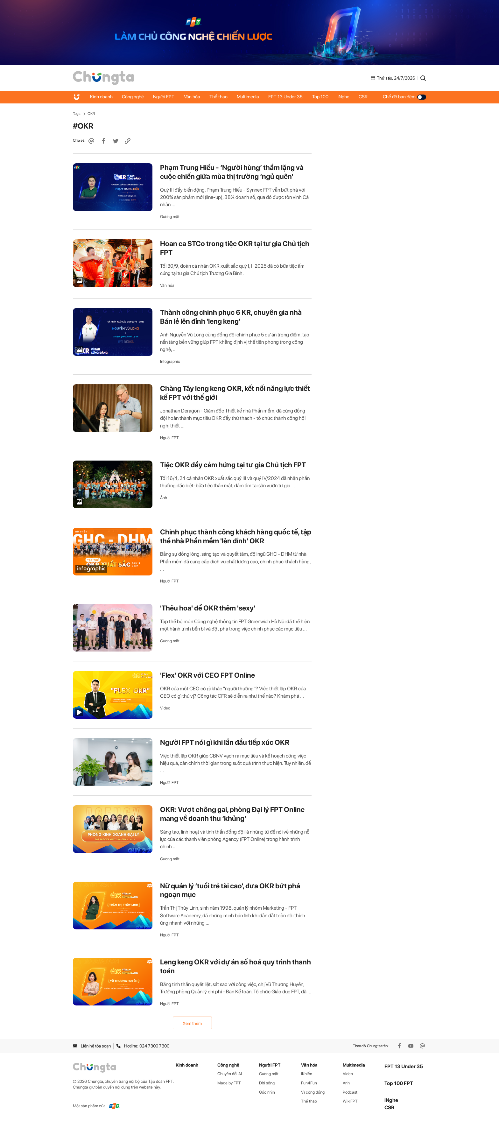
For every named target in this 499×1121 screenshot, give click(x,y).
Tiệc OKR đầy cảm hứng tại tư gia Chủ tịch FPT (233, 465)
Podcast (350, 1092)
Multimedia (249, 97)
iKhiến (306, 1073)
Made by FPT (229, 1083)
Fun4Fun (309, 1083)
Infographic (170, 361)
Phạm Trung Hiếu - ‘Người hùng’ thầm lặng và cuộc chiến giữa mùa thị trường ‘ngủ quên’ (232, 171)
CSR (365, 97)
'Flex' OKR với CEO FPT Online (207, 675)
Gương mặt (169, 216)
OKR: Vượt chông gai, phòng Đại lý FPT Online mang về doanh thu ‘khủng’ (232, 813)
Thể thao (219, 97)
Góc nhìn (267, 1092)
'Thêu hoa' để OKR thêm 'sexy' (207, 608)
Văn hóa (193, 97)
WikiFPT (350, 1101)
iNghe (345, 97)
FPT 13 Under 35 (287, 97)
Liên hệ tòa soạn (92, 1045)
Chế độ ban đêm (404, 97)
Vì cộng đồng (313, 1092)
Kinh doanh (101, 97)
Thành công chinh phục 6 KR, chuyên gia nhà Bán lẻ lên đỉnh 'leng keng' (231, 316)
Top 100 (322, 97)
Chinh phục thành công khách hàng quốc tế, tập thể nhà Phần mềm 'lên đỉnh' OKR (235, 536)
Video (165, 708)
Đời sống (267, 1083)
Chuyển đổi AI (229, 1073)
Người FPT (164, 97)
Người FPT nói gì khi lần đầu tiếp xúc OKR (224, 742)
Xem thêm (192, 1023)
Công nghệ (133, 97)
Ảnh (163, 497)
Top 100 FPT (398, 1083)
